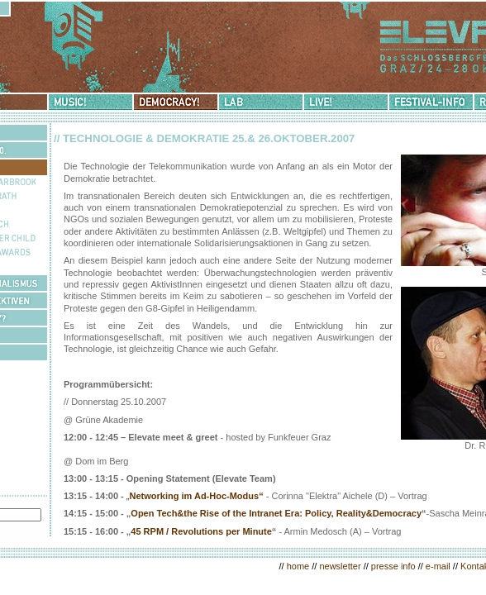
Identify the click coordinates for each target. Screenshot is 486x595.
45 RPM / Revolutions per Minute (201, 531)
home (298, 566)
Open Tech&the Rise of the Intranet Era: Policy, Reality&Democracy (276, 513)
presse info (393, 566)
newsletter (339, 566)
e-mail (438, 566)
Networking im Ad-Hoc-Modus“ (197, 496)
